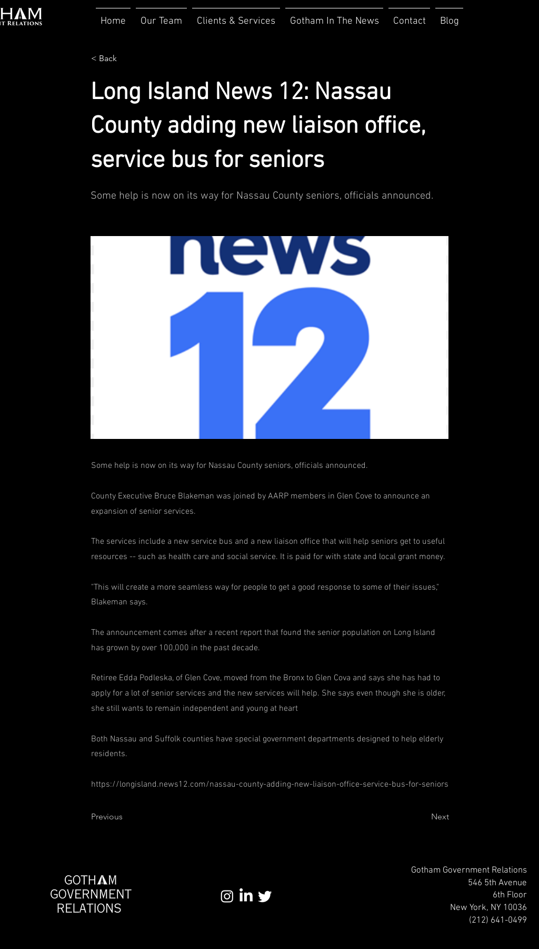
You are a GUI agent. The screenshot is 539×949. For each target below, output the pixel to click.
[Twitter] (265, 896)
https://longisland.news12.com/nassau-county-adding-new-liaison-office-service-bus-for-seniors (269, 784)
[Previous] (126, 816)
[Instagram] (227, 896)
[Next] (422, 816)
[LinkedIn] (246, 896)
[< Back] (126, 58)
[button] (236, 16)
